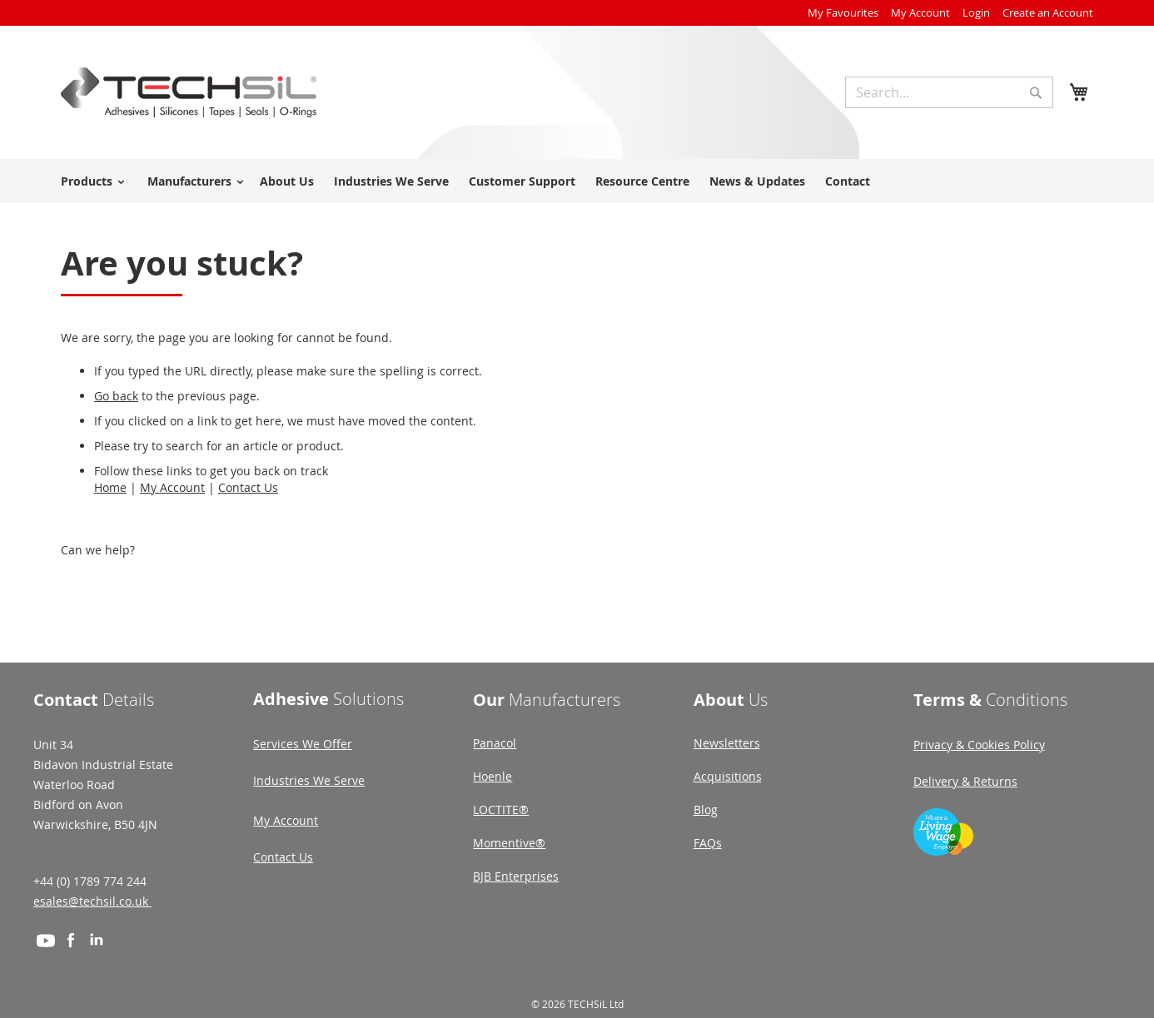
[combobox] (949, 92)
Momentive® (509, 843)
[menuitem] (90, 181)
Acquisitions (728, 776)
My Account (920, 12)
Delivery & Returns (965, 781)
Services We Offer (302, 744)
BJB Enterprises (516, 876)
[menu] (577, 181)
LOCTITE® (501, 809)
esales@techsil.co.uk (92, 901)
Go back (116, 396)
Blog (706, 809)
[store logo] (188, 92)
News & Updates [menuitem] (757, 181)
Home (110, 487)
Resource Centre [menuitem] (642, 181)
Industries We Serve (309, 780)
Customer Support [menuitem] (522, 181)
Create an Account (1047, 12)
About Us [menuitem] (287, 181)
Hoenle (492, 776)
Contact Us (248, 487)
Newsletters (727, 743)
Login (976, 12)
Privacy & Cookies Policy (979, 744)
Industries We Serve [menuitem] (391, 181)
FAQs (708, 843)
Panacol (494, 743)
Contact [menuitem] (847, 181)
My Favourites (843, 12)
